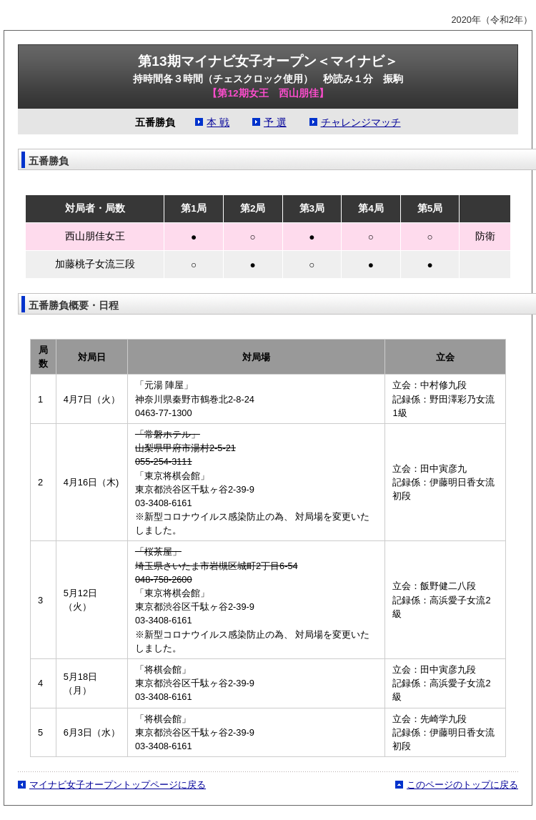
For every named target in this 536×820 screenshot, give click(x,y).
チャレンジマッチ (361, 122)
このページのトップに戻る (462, 784)
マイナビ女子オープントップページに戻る (117, 784)
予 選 (275, 122)
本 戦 (218, 122)
